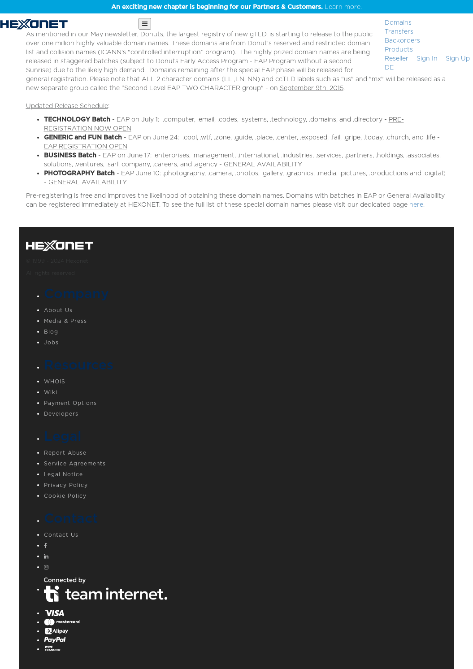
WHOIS (54, 381)
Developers (61, 413)
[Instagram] (245, 568)
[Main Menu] (145, 24)
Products (399, 49)
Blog (51, 331)
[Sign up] (458, 58)
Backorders (402, 40)
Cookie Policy (65, 495)
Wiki (50, 392)
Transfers (399, 31)
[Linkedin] (245, 557)
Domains (398, 22)
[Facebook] (245, 547)
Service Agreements (75, 463)
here (416, 204)
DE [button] (389, 67)
